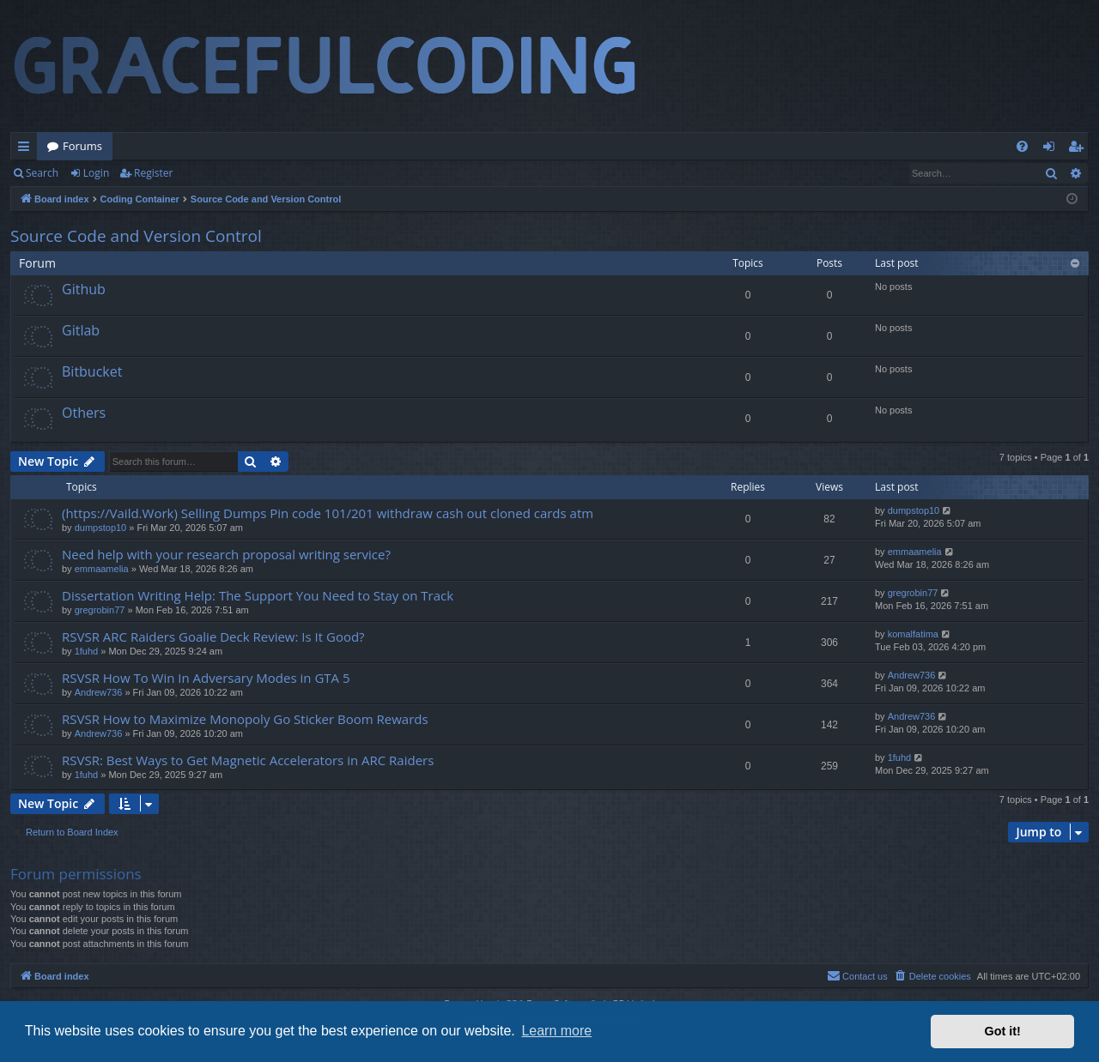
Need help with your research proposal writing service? (226, 554)
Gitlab (81, 330)
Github (84, 289)
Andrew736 (99, 692)
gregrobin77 (100, 610)
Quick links (27, 149)
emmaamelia (102, 569)
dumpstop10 (101, 527)
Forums (82, 146)
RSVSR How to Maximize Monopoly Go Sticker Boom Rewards (245, 718)
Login (96, 173)
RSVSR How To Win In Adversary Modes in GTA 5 (206, 677)
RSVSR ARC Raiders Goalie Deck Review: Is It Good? (213, 636)
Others (84, 412)
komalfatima (913, 634)
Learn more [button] (556, 1030)
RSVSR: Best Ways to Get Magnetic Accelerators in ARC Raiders (248, 760)
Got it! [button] (1003, 1031)
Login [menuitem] (1052, 149)
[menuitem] (1022, 146)
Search (42, 173)
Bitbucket (92, 371)
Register (153, 173)
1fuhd (87, 651)
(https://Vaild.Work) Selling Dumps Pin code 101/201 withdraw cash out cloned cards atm (327, 513)
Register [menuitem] (1079, 149)
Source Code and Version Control (136, 236)
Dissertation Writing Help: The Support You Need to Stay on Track (257, 595)
